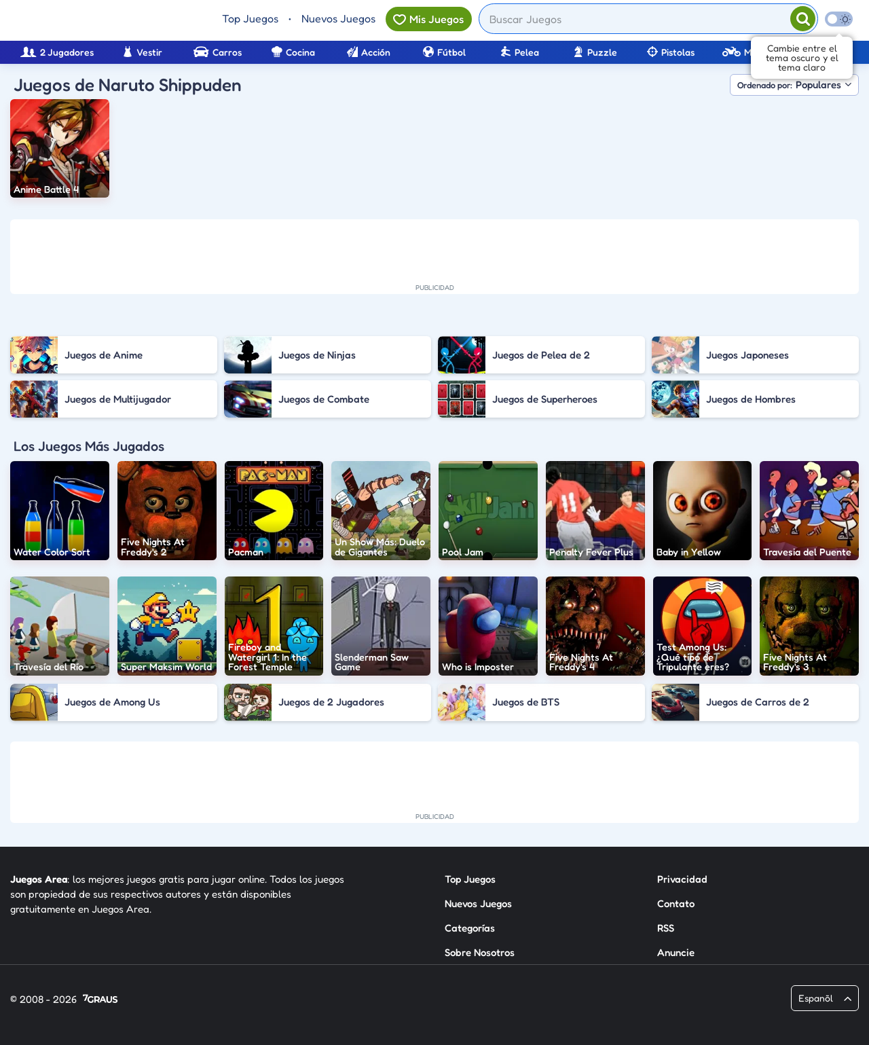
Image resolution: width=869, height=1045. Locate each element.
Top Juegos (250, 18)
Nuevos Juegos (338, 18)
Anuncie (676, 952)
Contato (676, 903)
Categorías (470, 927)
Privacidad (682, 879)
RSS (665, 927)
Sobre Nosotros (480, 952)
